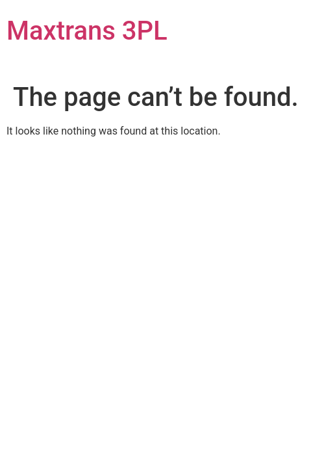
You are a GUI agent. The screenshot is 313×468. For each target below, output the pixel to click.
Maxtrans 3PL (87, 31)
